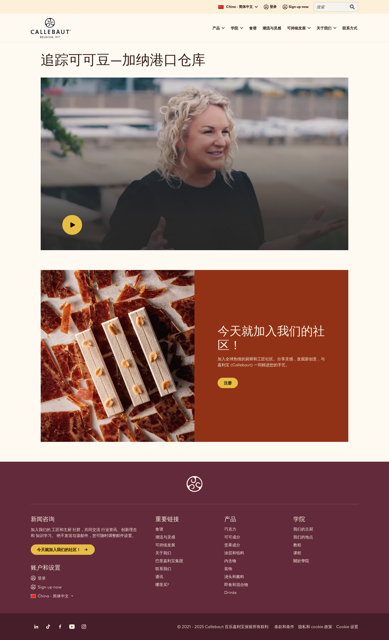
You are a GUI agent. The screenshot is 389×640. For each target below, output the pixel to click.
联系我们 (163, 568)
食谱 (253, 28)
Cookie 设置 (347, 626)
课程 (297, 552)
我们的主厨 (303, 529)
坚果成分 (232, 544)
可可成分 (232, 536)
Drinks (230, 592)
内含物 (230, 560)
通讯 (159, 576)
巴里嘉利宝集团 (169, 560)
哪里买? (162, 584)
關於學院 (301, 560)
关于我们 (163, 552)
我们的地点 (303, 536)
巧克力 (230, 529)
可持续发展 (165, 544)
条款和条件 (284, 626)
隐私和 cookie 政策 (315, 626)
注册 (228, 382)
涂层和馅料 (234, 552)
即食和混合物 (236, 584)
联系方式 (349, 28)
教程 (297, 544)
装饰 (228, 568)
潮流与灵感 (271, 28)
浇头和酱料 (234, 576)
